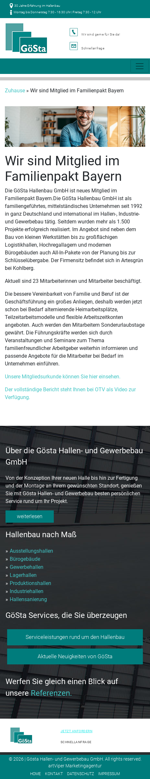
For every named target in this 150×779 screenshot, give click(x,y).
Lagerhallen (23, 575)
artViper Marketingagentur (75, 765)
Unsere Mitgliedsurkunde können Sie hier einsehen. (63, 377)
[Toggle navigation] (139, 66)
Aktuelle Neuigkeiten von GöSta (75, 656)
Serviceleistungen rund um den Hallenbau (75, 637)
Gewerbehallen (26, 567)
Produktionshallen (30, 583)
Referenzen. (51, 693)
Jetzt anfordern (77, 731)
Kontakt (54, 774)
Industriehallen (26, 591)
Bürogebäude (25, 559)
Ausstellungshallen (31, 551)
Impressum (109, 774)
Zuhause (15, 90)
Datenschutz (80, 774)
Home (35, 774)
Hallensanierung (28, 599)
